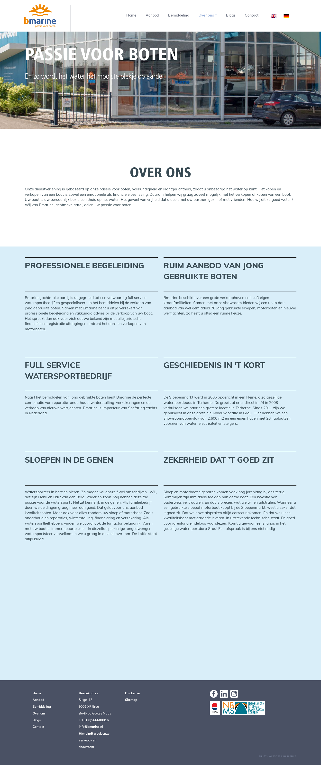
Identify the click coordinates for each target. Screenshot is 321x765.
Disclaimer (132, 693)
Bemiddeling (178, 15)
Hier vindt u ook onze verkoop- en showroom (94, 740)
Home (131, 15)
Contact (251, 15)
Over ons (206, 15)
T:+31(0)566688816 (94, 720)
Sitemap (131, 700)
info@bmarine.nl (91, 727)
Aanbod (152, 15)
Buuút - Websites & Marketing (277, 756)
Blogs (231, 15)
